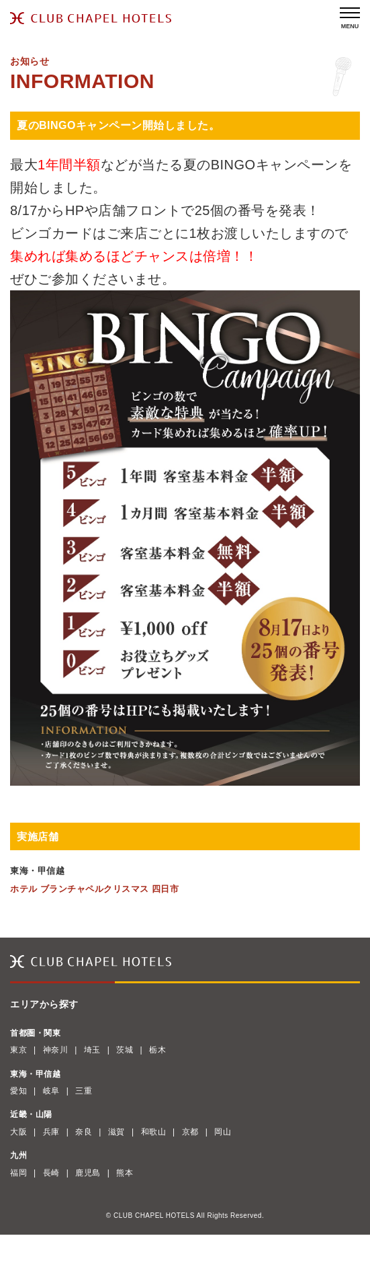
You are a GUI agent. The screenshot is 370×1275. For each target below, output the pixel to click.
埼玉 (92, 1050)
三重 (83, 1091)
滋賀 (116, 1132)
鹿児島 (88, 1173)
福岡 (18, 1173)
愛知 (18, 1091)
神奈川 (55, 1050)
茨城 (124, 1050)
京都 (190, 1132)
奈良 (83, 1132)
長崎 (51, 1173)
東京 (18, 1050)
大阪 (18, 1132)
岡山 (222, 1132)
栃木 (157, 1050)
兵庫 (51, 1132)
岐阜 (51, 1091)
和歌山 (154, 1132)
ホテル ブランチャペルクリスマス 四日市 (94, 889)
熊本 (124, 1173)
